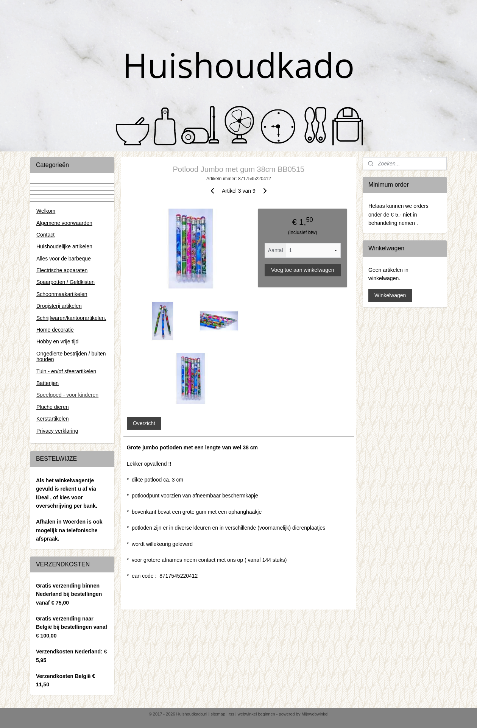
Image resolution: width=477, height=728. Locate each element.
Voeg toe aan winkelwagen (302, 270)
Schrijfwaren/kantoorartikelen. (71, 318)
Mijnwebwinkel (314, 714)
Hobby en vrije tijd (57, 341)
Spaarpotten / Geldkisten (65, 282)
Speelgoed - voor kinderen (67, 395)
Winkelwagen (390, 295)
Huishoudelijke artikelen (64, 246)
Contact (45, 235)
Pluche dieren (52, 407)
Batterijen (47, 383)
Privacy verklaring (57, 431)
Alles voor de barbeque (63, 259)
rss (231, 714)
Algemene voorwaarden (64, 223)
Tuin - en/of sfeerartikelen (66, 371)
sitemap (217, 714)
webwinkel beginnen (256, 714)
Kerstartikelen (52, 419)
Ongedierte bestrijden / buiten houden (71, 356)
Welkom (45, 211)
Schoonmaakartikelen (61, 294)
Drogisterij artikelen (59, 306)
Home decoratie (55, 330)
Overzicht (143, 423)
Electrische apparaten (61, 270)
